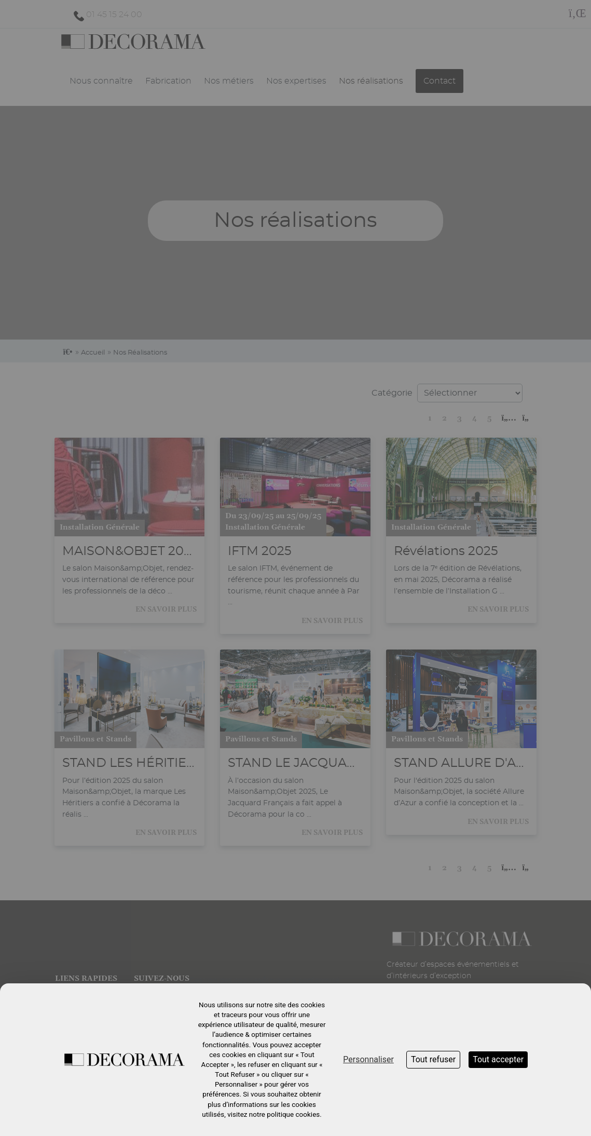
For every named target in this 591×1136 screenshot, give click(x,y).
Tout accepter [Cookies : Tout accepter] (498, 1059)
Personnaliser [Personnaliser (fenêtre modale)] (368, 1059)
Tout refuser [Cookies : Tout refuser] (433, 1059)
